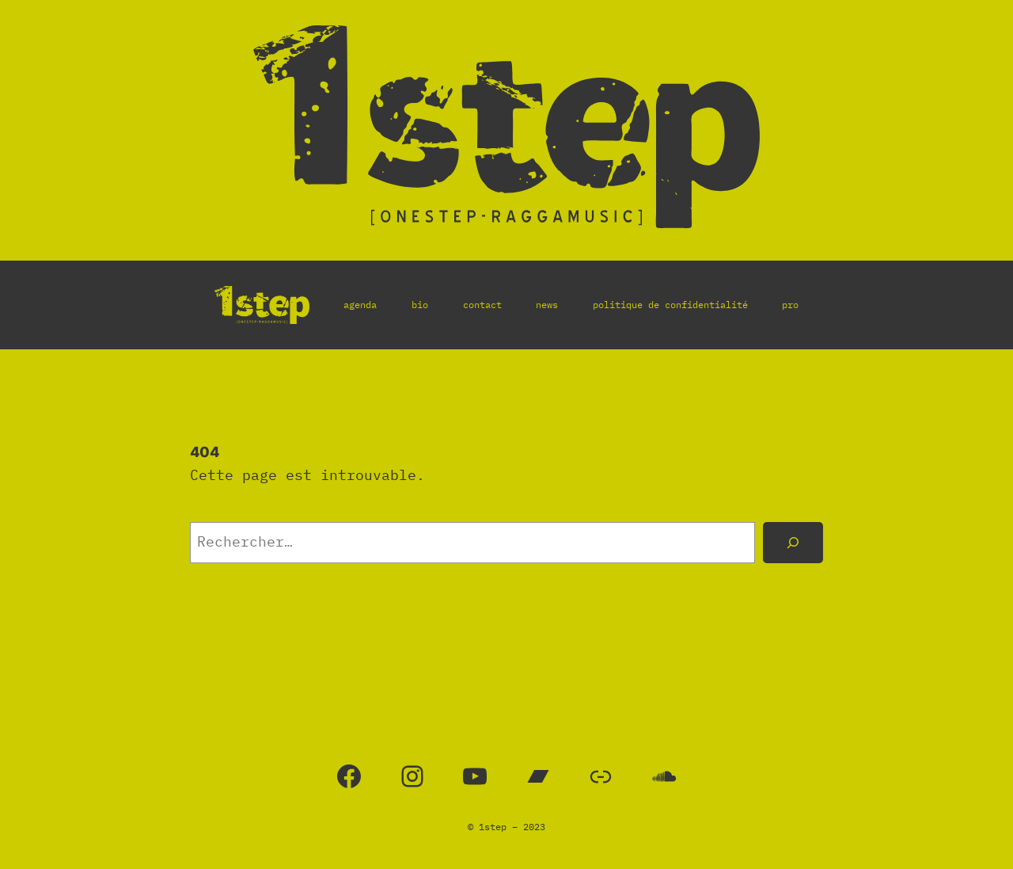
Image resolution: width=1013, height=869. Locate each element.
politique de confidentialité (670, 305)
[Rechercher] (793, 542)
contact (482, 305)
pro (790, 305)
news (547, 305)
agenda (360, 305)
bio (420, 305)
